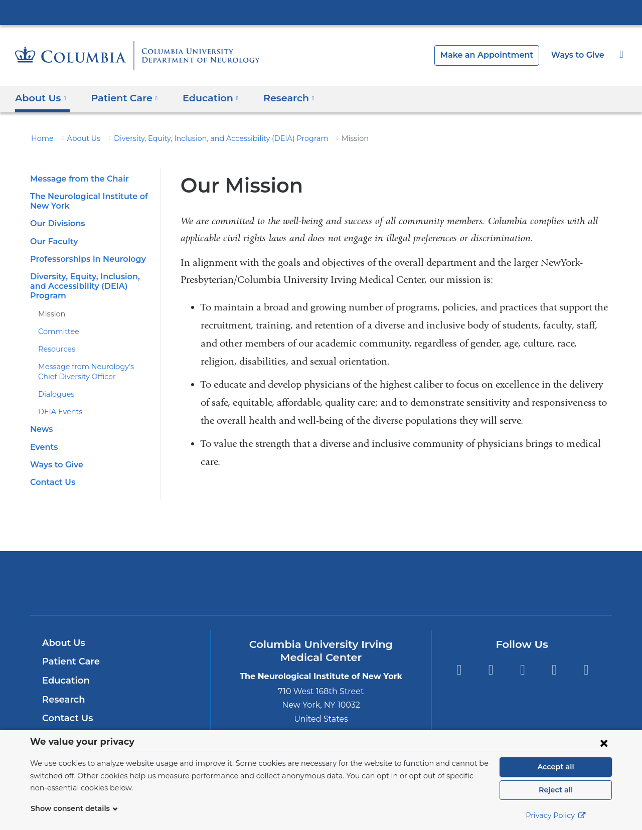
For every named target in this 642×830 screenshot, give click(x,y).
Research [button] (277, 97)
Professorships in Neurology (85, 259)
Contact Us (51, 472)
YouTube (522, 660)
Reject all (555, 790)
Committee (55, 322)
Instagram (586, 660)
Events (43, 437)
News (40, 419)
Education (64, 671)
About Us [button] (41, 97)
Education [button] (201, 97)
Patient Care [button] (120, 97)
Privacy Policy (556, 815)
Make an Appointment (494, 55)
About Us (78, 138)
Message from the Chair (75, 179)
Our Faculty (52, 241)
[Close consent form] (604, 743)
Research (62, 690)
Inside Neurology (81, 728)
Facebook (458, 660)
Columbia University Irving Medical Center (321, 12)
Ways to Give (579, 55)
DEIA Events (58, 402)
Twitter (491, 660)
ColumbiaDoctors (465, 573)
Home (40, 138)
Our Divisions (56, 223)
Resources (55, 340)
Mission (50, 304)
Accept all (556, 767)
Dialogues (54, 385)
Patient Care (68, 652)
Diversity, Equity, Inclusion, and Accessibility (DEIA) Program (203, 138)
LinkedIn (554, 660)
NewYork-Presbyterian (321, 580)
